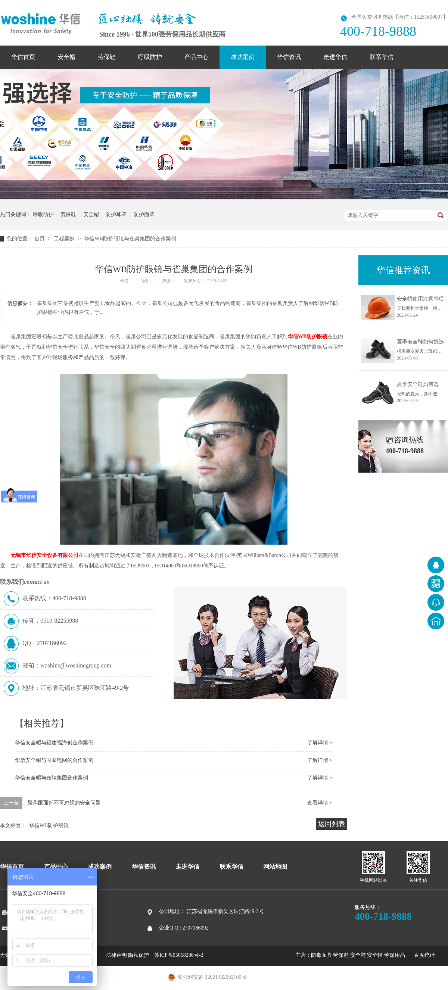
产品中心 (196, 57)
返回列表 (331, 824)
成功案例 (243, 57)
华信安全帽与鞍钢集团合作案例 (51, 778)
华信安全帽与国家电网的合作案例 (54, 760)
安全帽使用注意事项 (420, 299)
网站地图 (275, 866)
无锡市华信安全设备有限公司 (44, 555)
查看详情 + (319, 803)
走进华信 (335, 57)
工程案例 (65, 239)
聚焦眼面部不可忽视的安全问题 (64, 803)
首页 (40, 239)
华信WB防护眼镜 (307, 336)
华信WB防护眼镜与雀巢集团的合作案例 (130, 239)
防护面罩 (144, 214)
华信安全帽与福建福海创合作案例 (54, 742)
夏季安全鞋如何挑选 (420, 342)
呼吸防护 (150, 57)
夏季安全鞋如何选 (418, 384)
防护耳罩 (116, 214)
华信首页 (23, 57)
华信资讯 (289, 57)
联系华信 (381, 57)
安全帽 (66, 57)
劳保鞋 (107, 57)
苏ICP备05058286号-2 (178, 955)
